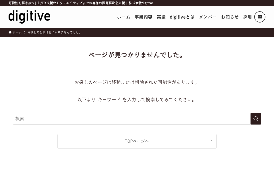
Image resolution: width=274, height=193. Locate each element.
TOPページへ (137, 141)
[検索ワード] (137, 119)
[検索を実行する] (255, 119)
